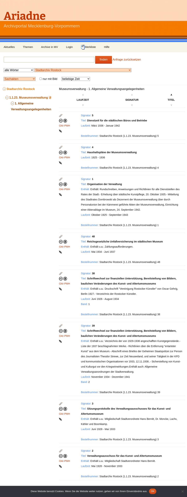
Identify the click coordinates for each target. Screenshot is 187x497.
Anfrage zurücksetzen (127, 59)
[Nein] (182, 491)
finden (104, 59)
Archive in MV (49, 46)
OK (152, 491)
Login (69, 46)
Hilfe (106, 46)
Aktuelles (9, 46)
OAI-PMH (64, 125)
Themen (28, 46)
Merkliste (88, 47)
